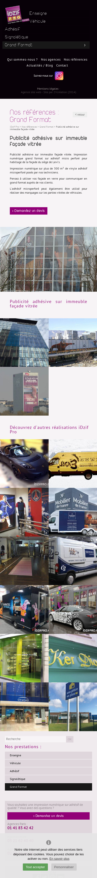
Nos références (75, 60)
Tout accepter (35, 867)
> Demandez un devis (28, 210)
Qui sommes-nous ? (22, 60)
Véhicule (37, 21)
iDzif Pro (14, 126)
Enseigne (38, 13)
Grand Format (19, 45)
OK (70, 739)
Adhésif (12, 29)
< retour (80, 114)
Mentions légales (47, 88)
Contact (62, 66)
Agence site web (31, 92)
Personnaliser (64, 867)
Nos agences (51, 60)
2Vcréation (60, 92)
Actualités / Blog (40, 66)
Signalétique (16, 37)
